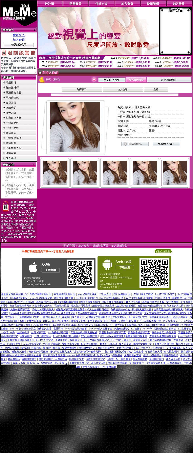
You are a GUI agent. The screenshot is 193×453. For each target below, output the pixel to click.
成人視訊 (11, 158)
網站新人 (11, 132)
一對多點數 (12, 122)
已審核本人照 (13, 148)
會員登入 (19, 35)
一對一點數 (12, 127)
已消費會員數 (13, 92)
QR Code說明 (163, 251)
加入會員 (19, 40)
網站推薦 (11, 142)
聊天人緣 (11, 112)
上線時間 (11, 107)
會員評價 (11, 102)
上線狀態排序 (13, 137)
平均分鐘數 (12, 97)
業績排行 (11, 82)
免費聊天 (81, 89)
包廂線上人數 (13, 117)
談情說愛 (11, 153)
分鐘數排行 (12, 87)
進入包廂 (122, 89)
